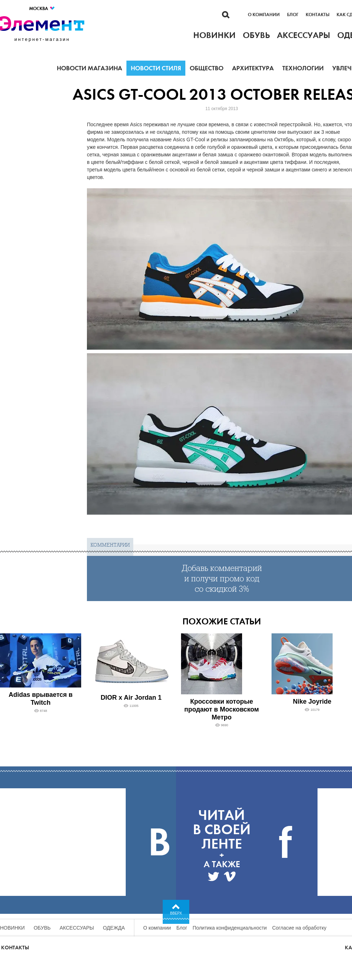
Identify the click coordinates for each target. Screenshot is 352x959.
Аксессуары (77, 927)
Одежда (114, 927)
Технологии (303, 68)
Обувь (42, 927)
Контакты (317, 15)
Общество (206, 68)
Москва (42, 8)
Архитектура (253, 68)
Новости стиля (156, 68)
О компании (264, 15)
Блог (292, 15)
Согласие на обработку (299, 927)
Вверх (176, 913)
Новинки (12, 927)
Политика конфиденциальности (230, 927)
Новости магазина (89, 68)
